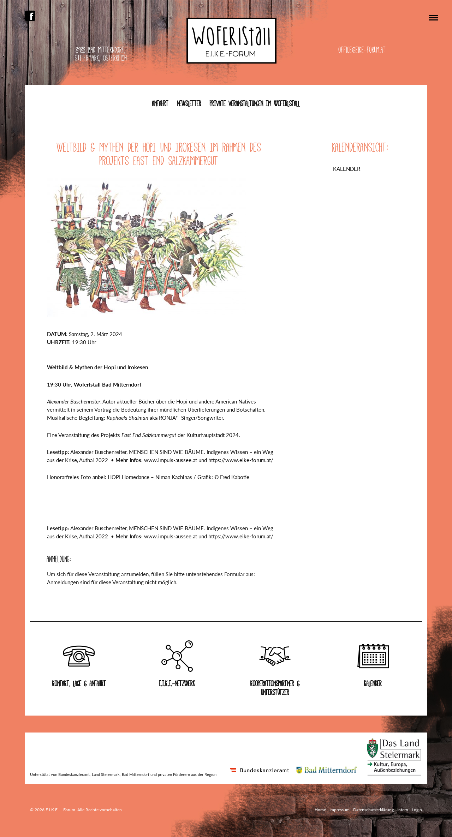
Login (417, 809)
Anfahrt (160, 103)
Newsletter (189, 103)
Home (320, 809)
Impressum (339, 809)
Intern (402, 809)
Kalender (346, 169)
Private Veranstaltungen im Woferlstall (255, 103)
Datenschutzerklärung (373, 809)
